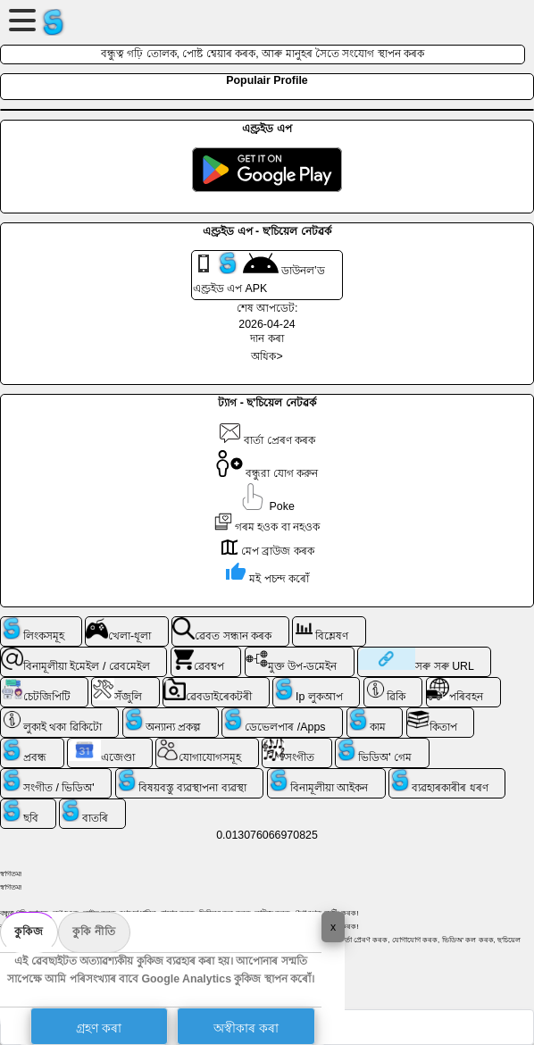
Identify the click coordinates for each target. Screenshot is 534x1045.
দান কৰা (266, 338)
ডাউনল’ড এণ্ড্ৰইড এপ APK (259, 273)
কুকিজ (29, 931)
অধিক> (266, 356)
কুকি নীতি (94, 931)
